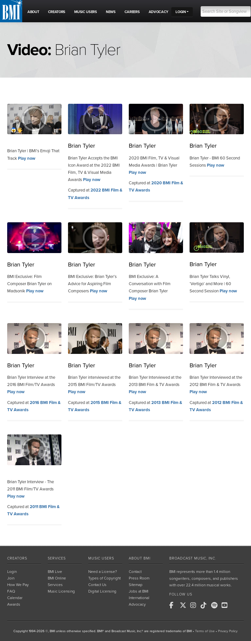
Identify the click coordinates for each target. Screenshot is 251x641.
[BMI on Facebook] (173, 605)
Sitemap (135, 584)
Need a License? (102, 571)
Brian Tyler (81, 145)
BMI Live (55, 571)
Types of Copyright (104, 578)
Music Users (101, 558)
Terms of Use (205, 631)
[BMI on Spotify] (215, 605)
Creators (17, 558)
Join (10, 578)
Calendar (15, 597)
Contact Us (97, 584)
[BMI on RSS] (236, 605)
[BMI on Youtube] (226, 605)
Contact (135, 571)
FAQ (11, 591)
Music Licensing (61, 591)
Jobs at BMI (138, 591)
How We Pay (18, 584)
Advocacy (137, 604)
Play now (26, 158)
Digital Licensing (102, 591)
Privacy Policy (228, 631)
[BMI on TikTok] (205, 605)
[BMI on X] (184, 605)
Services (57, 558)
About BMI (139, 558)
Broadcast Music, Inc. (192, 558)
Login (12, 571)
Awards (13, 604)
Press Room (139, 578)
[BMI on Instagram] (194, 605)
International (139, 597)
